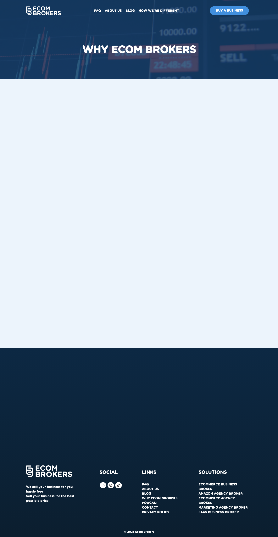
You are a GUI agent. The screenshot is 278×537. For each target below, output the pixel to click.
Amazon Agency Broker (220, 493)
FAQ (97, 10)
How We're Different (159, 10)
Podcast (150, 503)
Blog (130, 10)
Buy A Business (229, 10)
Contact (150, 507)
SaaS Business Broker (218, 512)
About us (113, 10)
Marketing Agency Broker (223, 507)
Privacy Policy (155, 512)
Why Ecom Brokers (159, 498)
